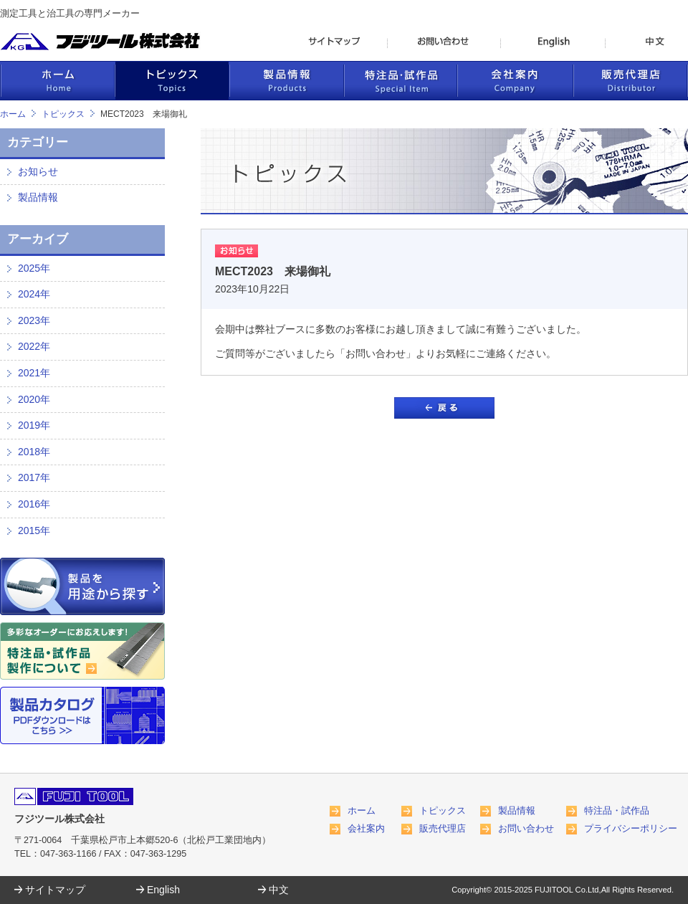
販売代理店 (442, 829)
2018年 (34, 451)
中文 (279, 889)
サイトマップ (55, 889)
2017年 (34, 477)
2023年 (34, 320)
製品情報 (38, 197)
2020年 (34, 399)
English (163, 889)
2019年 (34, 425)
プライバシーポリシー (630, 829)
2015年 (34, 530)
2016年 (34, 504)
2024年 (34, 294)
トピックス (63, 114)
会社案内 (366, 829)
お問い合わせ (526, 829)
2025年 (34, 268)
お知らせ (38, 171)
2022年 (34, 346)
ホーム (13, 114)
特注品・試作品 (616, 811)
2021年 (34, 373)
